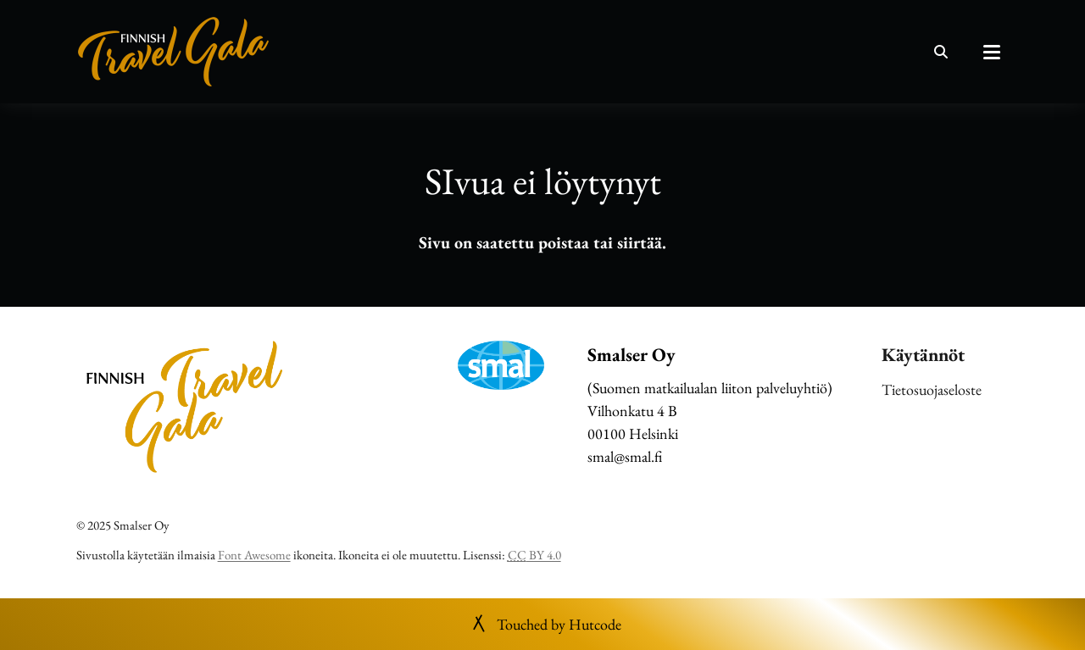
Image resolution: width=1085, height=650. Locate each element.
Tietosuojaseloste (932, 389)
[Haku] (941, 51)
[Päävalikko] (992, 52)
